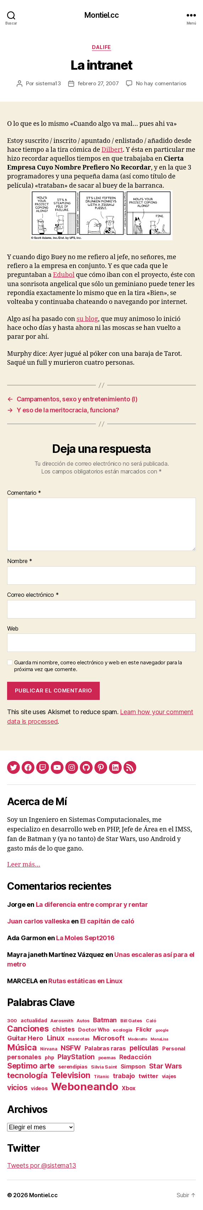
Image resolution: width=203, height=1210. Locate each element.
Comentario (24, 493)
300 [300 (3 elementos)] (12, 1020)
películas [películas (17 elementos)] (144, 1048)
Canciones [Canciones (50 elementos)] (28, 1029)
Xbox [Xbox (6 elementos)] (129, 1088)
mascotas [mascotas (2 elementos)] (78, 1039)
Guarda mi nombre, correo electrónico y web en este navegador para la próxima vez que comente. (98, 666)
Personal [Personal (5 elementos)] (173, 1048)
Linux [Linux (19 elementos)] (56, 1038)
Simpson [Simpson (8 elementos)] (133, 1066)
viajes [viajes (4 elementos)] (169, 1076)
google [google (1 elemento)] (161, 1030)
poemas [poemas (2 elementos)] (107, 1057)
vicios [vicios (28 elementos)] (17, 1087)
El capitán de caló (107, 921)
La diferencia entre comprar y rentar (92, 904)
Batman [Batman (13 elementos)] (105, 1020)
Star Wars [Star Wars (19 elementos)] (165, 1066)
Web (12, 629)
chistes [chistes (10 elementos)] (63, 1029)
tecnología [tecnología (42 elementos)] (27, 1075)
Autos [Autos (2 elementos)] (83, 1020)
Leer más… (23, 865)
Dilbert (112, 150)
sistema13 (48, 83)
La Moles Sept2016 (85, 938)
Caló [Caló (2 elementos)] (151, 1020)
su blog (87, 319)
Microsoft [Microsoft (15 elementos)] (109, 1038)
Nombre (19, 561)
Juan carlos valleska (38, 921)
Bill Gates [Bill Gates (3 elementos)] (131, 1020)
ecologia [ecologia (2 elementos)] (122, 1030)
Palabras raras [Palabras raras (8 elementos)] (105, 1048)
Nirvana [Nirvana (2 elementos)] (48, 1048)
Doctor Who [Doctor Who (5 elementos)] (93, 1030)
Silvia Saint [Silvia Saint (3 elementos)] (104, 1067)
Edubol (64, 275)
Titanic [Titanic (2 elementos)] (101, 1076)
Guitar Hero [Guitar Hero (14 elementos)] (25, 1038)
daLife (101, 47)
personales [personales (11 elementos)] (24, 1057)
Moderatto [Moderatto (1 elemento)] (137, 1039)
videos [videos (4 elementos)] (39, 1088)
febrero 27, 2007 (98, 83)
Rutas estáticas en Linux (85, 981)
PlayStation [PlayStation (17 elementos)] (76, 1057)
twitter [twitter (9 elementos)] (148, 1076)
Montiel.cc (101, 15)
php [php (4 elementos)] (49, 1057)
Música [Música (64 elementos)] (22, 1047)
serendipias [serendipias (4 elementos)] (73, 1067)
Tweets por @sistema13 (41, 1165)
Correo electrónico (33, 595)
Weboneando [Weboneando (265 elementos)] (84, 1086)
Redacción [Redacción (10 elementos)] (135, 1057)
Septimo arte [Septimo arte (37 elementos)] (31, 1065)
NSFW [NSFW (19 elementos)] (71, 1048)
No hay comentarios (161, 83)
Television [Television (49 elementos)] (70, 1075)
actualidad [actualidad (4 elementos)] (34, 1020)
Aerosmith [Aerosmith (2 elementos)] (61, 1020)
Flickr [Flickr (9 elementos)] (144, 1029)
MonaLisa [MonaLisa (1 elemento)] (159, 1039)
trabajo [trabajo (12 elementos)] (124, 1076)
